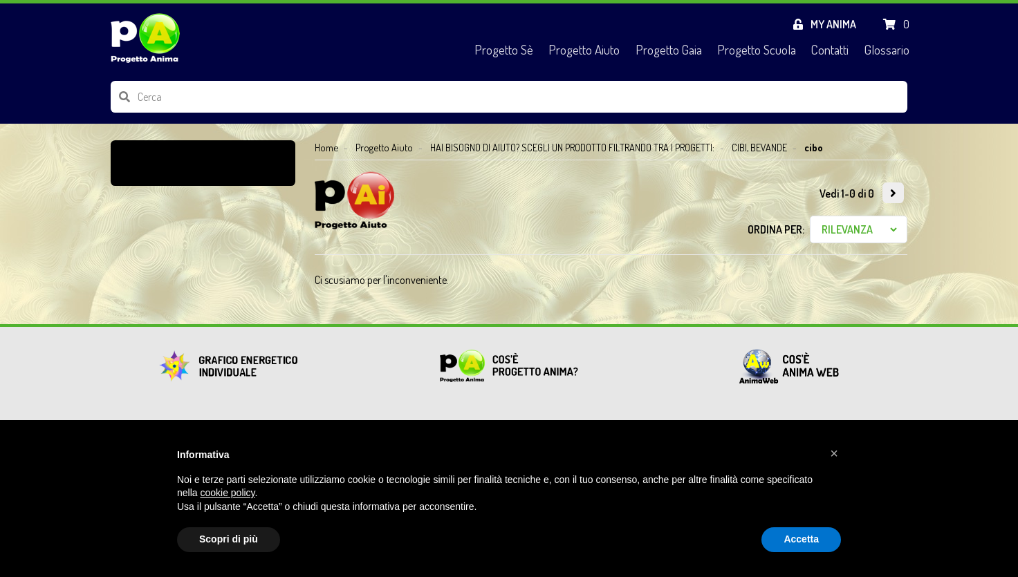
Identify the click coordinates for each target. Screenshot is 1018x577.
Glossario (886, 49)
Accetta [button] (801, 539)
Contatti (830, 49)
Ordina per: (776, 229)
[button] (834, 453)
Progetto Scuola (756, 49)
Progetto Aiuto (584, 49)
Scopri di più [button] (228, 539)
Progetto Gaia (669, 49)
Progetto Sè (503, 49)
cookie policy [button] (227, 492)
